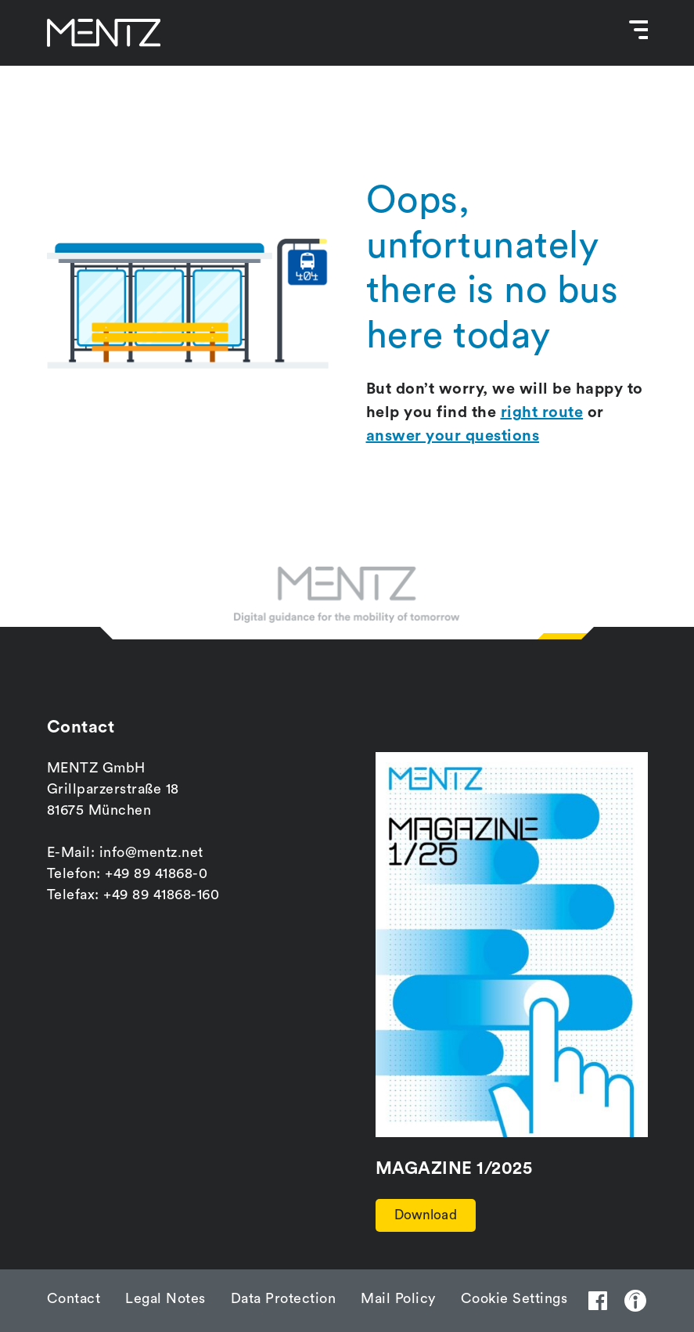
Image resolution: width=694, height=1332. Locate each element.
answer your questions (453, 436)
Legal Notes (165, 1298)
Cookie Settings (514, 1298)
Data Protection (283, 1298)
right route (542, 412)
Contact (74, 1298)
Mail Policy (398, 1298)
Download (431, 1214)
